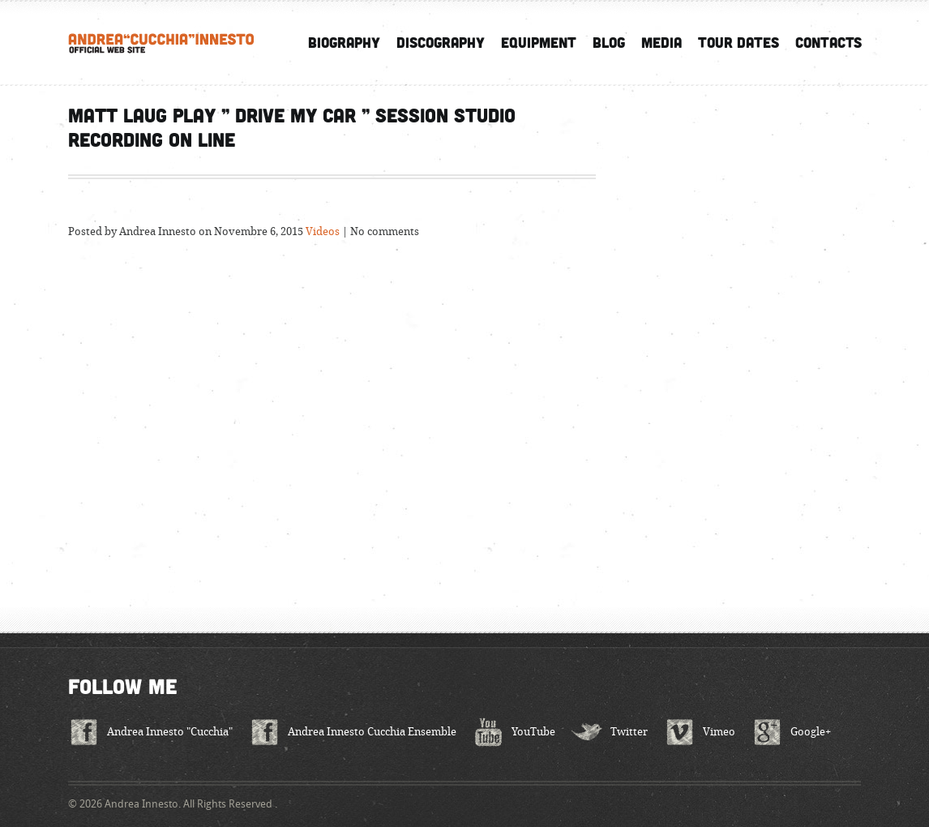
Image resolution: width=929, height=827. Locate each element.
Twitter (629, 732)
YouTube (533, 732)
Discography (440, 42)
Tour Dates (738, 42)
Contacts (828, 42)
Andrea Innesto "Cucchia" (170, 732)
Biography (344, 42)
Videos (323, 231)
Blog (609, 42)
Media (661, 42)
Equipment (538, 42)
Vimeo (719, 732)
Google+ (810, 732)
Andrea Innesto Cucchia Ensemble (372, 732)
